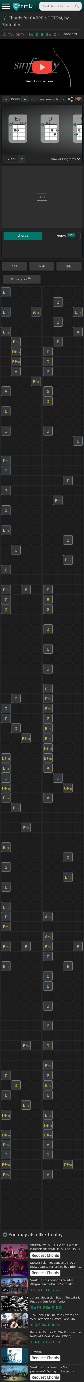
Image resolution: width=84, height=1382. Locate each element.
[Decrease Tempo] (6, 99)
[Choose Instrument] (21, 158)
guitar (11, 159)
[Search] (77, 6)
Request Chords (45, 1255)
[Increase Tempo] (25, 99)
